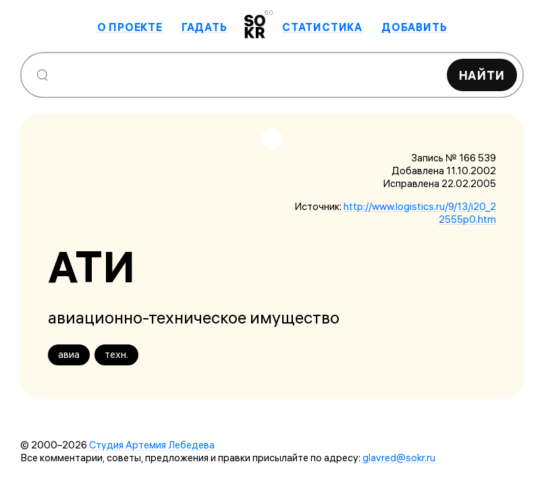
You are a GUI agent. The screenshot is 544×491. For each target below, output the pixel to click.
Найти (482, 75)
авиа (69, 354)
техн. (116, 354)
